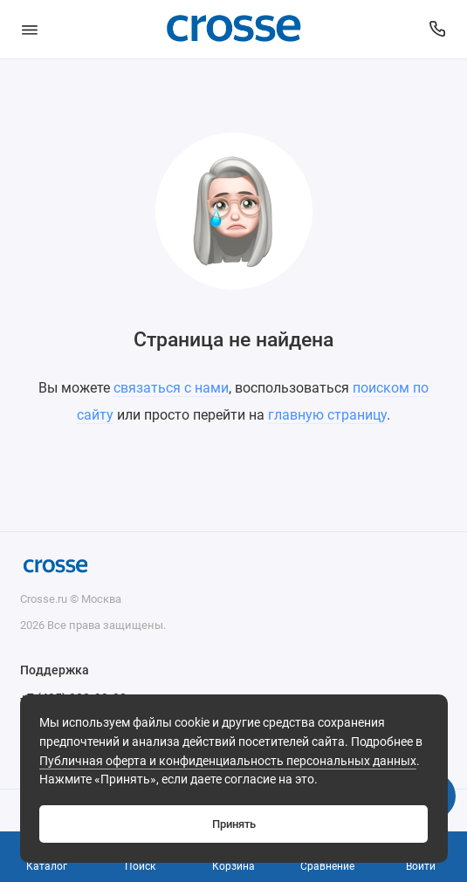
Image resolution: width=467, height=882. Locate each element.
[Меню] (29, 29)
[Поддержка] (438, 29)
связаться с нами (171, 387)
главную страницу (327, 415)
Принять (234, 824)
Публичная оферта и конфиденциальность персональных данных (227, 761)
